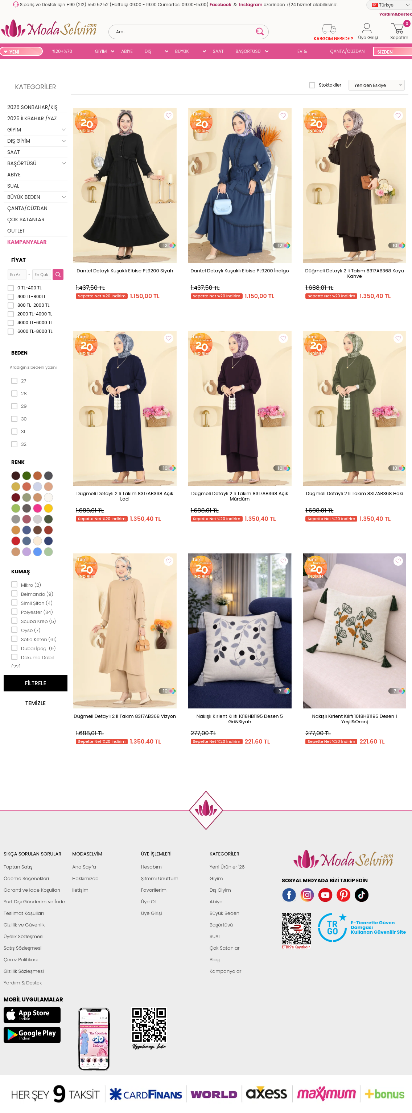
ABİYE (127, 51)
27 (18, 381)
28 (19, 393)
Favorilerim (153, 890)
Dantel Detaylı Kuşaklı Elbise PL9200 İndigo (239, 270)
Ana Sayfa (84, 866)
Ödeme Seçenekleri (26, 878)
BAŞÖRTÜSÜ (248, 51)
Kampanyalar (226, 971)
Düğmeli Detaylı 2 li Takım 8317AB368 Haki (354, 493)
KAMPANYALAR (26, 242)
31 (18, 431)
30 (19, 419)
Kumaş (20, 571)
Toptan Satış (18, 866)
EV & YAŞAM (304, 52)
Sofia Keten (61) (34, 639)
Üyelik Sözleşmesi (24, 936)
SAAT (218, 51)
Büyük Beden (224, 913)
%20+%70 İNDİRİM (62, 52)
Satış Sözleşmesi (22, 948)
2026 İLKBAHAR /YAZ (32, 118)
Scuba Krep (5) (33, 621)
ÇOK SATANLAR (25, 219)
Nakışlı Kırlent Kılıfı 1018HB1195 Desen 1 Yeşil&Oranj (354, 719)
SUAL (280, 52)
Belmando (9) (32, 594)
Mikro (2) (26, 585)
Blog (215, 959)
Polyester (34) (32, 612)
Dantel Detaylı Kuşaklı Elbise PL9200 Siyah (125, 270)
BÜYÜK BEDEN (182, 52)
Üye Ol (148, 901)
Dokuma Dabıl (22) (32, 661)
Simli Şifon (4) (32, 603)
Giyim (216, 878)
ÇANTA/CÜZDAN (347, 51)
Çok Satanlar (224, 948)
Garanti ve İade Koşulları (32, 890)
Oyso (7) (26, 630)
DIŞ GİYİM (151, 52)
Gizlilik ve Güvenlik (24, 924)
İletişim (80, 890)
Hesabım (151, 866)
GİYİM (101, 51)
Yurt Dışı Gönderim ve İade (34, 901)
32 (18, 444)
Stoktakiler (325, 85)
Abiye (216, 901)
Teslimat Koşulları (24, 913)
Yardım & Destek (23, 982)
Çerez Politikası (21, 959)
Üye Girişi (151, 913)
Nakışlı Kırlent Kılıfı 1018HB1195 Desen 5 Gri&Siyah (240, 719)
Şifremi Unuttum (159, 878)
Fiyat (18, 260)
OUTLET (16, 230)
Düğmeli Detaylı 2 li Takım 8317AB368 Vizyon (125, 716)
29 (19, 406)
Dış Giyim (220, 890)
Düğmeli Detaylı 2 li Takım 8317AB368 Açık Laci (125, 496)
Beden (19, 352)
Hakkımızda (85, 878)
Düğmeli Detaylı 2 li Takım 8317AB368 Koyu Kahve (354, 273)
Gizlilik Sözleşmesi (24, 971)
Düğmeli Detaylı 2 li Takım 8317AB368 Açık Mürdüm (239, 496)
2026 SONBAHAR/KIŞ (32, 107)
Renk (18, 462)
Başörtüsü (221, 924)
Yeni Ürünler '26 (227, 866)
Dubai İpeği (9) (33, 648)
